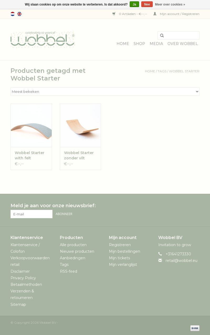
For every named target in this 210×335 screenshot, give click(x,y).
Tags (162, 71)
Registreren (120, 244)
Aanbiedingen (72, 258)
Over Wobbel (182, 43)
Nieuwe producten (77, 251)
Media (156, 43)
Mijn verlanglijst (123, 264)
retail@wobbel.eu (181, 260)
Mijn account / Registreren (176, 14)
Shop (139, 43)
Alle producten (73, 244)
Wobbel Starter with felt (29, 155)
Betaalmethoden (26, 284)
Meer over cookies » (170, 4)
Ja (134, 4)
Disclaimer (20, 271)
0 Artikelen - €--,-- (130, 14)
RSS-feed (68, 271)
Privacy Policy (23, 278)
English (19, 14)
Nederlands (12, 14)
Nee (147, 4)
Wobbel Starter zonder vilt (79, 155)
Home (123, 43)
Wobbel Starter (184, 71)
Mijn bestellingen (124, 251)
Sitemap (18, 304)
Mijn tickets (119, 258)
